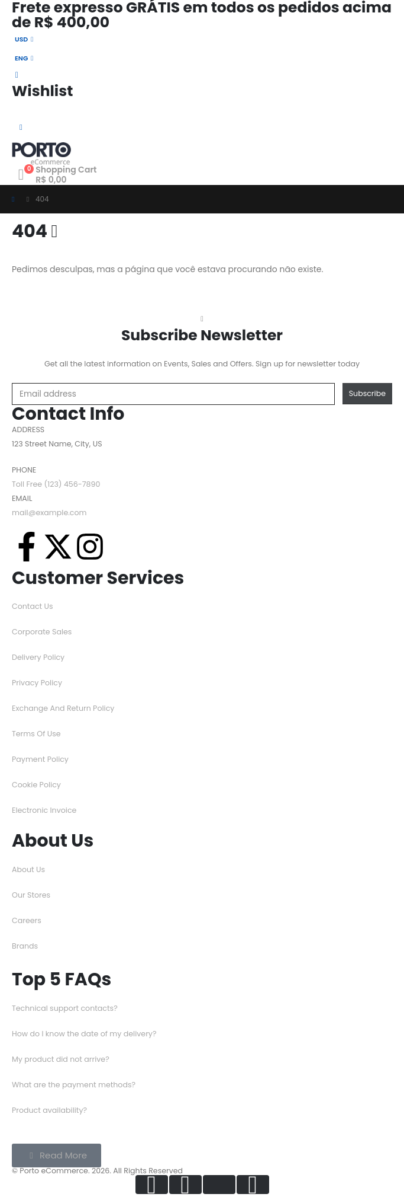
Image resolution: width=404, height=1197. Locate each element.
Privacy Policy (37, 683)
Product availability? (49, 1110)
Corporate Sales (42, 632)
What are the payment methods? (73, 1085)
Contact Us (32, 606)
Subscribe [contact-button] (367, 393)
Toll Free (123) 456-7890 (56, 484)
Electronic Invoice (44, 810)
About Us (28, 869)
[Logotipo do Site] (41, 153)
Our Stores (31, 895)
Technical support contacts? (65, 1008)
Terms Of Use (36, 734)
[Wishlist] (202, 84)
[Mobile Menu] (21, 127)
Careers (26, 920)
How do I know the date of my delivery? (84, 1034)
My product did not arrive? (60, 1059)
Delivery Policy (38, 657)
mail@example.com (49, 512)
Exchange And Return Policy (63, 708)
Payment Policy (40, 759)
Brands (25, 946)
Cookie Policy (36, 785)
